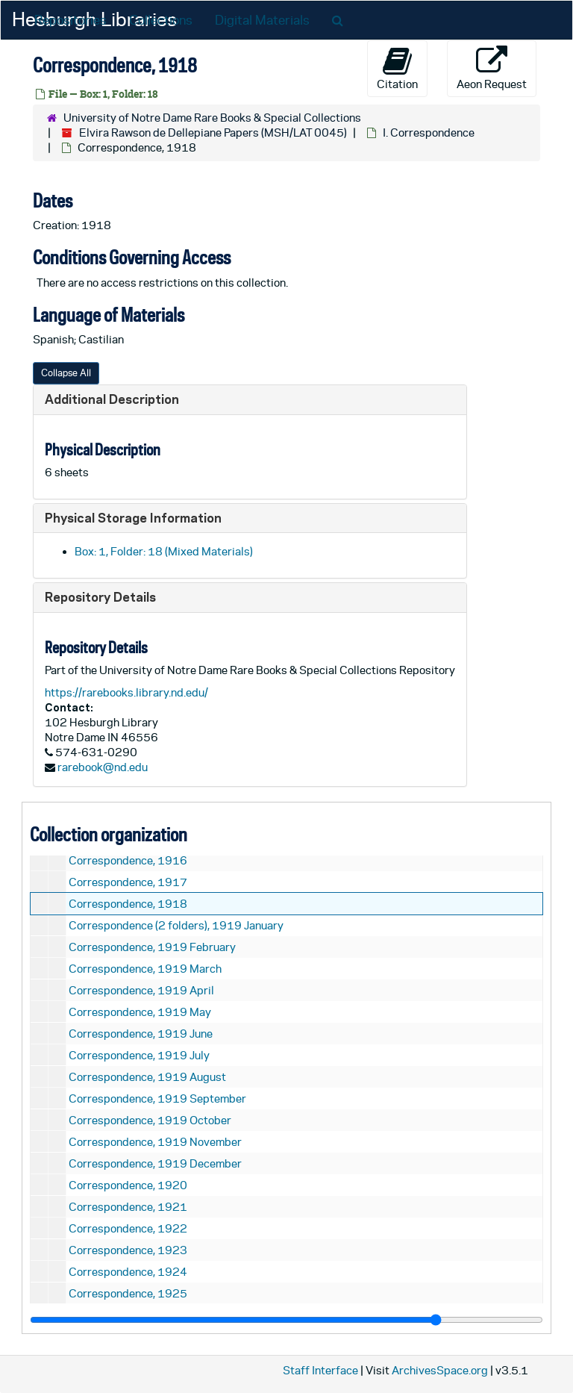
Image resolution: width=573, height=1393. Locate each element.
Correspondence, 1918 (128, 903)
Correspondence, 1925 (128, 1293)
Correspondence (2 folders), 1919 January (176, 925)
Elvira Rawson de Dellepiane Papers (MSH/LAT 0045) (213, 132)
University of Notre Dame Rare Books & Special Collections (212, 117)
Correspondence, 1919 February (152, 947)
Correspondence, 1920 (128, 1185)
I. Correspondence (429, 132)
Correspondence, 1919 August (147, 1077)
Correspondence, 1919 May (140, 1012)
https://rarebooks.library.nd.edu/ (126, 692)
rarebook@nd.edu (102, 767)
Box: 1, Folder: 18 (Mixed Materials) (164, 551)
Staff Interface (320, 1370)
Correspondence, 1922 (128, 1228)
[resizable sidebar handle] (286, 1320)
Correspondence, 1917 (128, 882)
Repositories (70, 20)
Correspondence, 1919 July (139, 1055)
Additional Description (112, 399)
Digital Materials (262, 20)
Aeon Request (492, 68)
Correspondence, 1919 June (141, 1033)
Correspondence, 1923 (128, 1250)
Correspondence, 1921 (128, 1206)
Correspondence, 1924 (128, 1271)
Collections (160, 20)
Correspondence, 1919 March (145, 968)
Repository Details (100, 597)
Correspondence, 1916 (128, 860)
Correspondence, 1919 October (150, 1120)
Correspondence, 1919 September (157, 1098)
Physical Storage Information (133, 518)
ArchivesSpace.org (440, 1370)
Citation (397, 68)
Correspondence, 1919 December (155, 1163)
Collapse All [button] (66, 372)
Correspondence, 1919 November (155, 1141)
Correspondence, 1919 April (141, 990)
